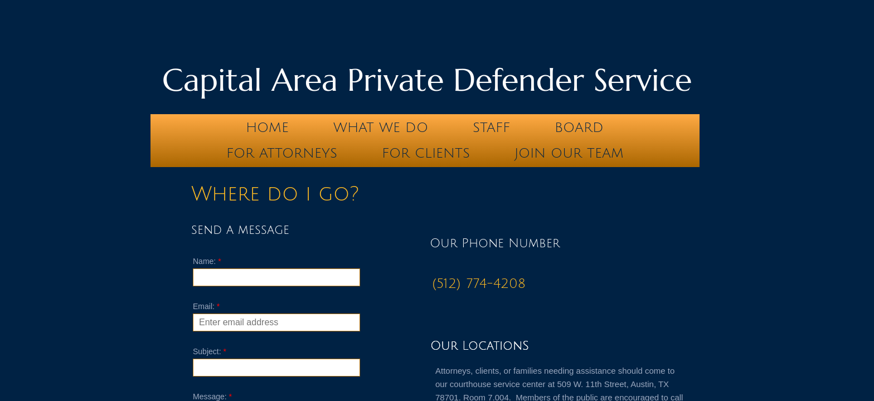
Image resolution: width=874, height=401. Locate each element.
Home (267, 127)
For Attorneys (281, 153)
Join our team (569, 153)
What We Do (380, 127)
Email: (206, 306)
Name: (207, 261)
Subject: (209, 351)
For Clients (426, 153)
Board (579, 127)
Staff (491, 127)
